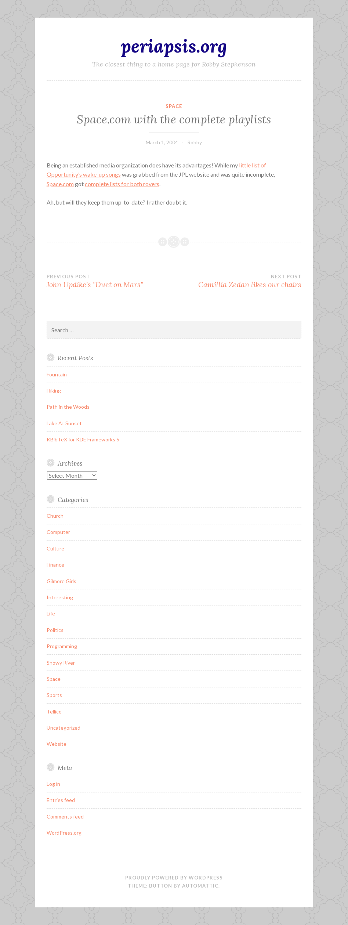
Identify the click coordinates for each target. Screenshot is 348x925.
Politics (55, 630)
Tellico (54, 711)
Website (56, 744)
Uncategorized (63, 728)
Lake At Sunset (64, 423)
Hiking (54, 390)
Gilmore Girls (61, 581)
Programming (62, 646)
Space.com (60, 183)
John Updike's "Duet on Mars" (110, 281)
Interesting (60, 597)
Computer (58, 532)
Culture (55, 548)
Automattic (200, 886)
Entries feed (61, 800)
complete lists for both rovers (122, 183)
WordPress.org (64, 833)
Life (51, 613)
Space (174, 106)
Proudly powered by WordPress (174, 878)
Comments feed (65, 816)
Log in (53, 784)
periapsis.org (174, 46)
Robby (194, 142)
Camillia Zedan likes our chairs (237, 281)
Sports (54, 695)
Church (55, 516)
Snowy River (61, 663)
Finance (55, 564)
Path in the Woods (68, 407)
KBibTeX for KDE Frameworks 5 (83, 439)
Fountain (57, 374)
